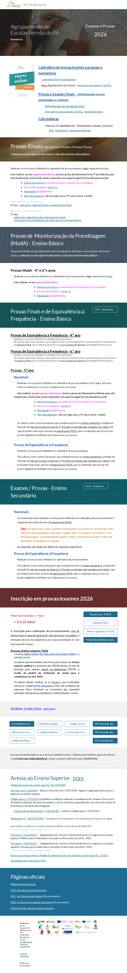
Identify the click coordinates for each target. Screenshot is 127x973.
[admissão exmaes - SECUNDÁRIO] (49, 723)
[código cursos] (77, 723)
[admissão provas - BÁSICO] (21, 732)
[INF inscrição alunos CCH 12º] (105, 732)
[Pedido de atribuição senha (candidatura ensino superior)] (100, 640)
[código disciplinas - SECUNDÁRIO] (49, 732)
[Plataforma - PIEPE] (100, 614)
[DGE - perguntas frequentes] (105, 309)
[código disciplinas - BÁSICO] (21, 740)
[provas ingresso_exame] (77, 732)
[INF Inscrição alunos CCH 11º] (105, 723)
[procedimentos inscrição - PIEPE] (21, 723)
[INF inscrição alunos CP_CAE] (105, 740)
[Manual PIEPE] (100, 623)
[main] (35, 32)
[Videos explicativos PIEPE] (100, 631)
